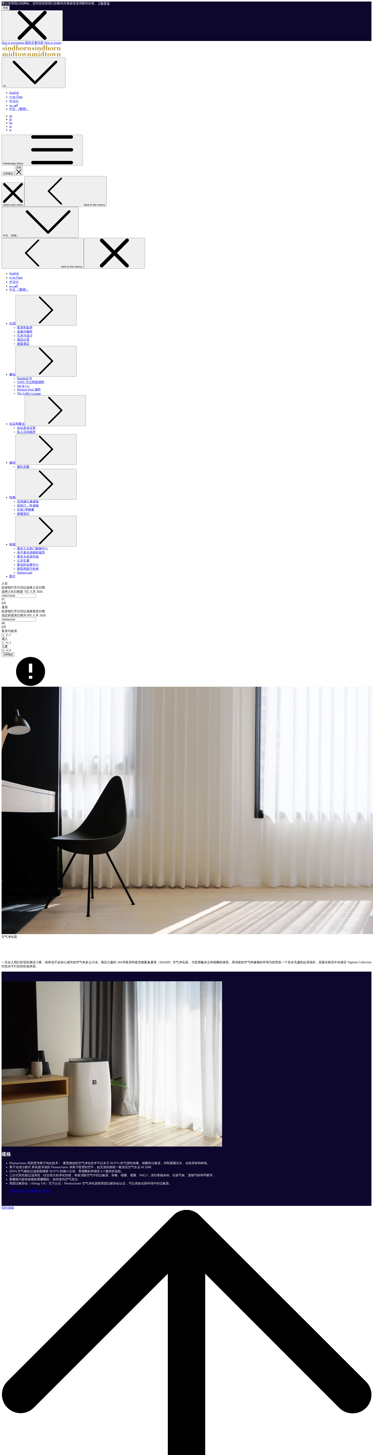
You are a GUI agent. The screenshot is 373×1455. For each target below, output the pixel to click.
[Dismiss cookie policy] (32, 25)
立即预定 (8, 173)
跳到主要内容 (34, 42)
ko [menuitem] (10, 122)
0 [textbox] (10, 650)
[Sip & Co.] (23, 386)
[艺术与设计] (25, 335)
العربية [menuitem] (13, 105)
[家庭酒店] (23, 343)
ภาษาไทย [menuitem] (15, 97)
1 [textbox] (10, 634)
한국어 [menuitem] (14, 101)
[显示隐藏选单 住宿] (12, 323)
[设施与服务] (25, 331)
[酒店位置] (23, 339)
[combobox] (19, 596)
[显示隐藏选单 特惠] (12, 497)
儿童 (5, 646)
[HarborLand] (24, 572)
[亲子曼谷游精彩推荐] (31, 552)
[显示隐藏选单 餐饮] (12, 374)
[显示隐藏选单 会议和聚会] (17, 423)
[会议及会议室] (26, 427)
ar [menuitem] (10, 126)
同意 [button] (5, 7)
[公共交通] (23, 560)
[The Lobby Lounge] (29, 393)
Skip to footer (52, 42)
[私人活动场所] (26, 432)
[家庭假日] (23, 513)
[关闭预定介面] (19, 170)
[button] (186, 593)
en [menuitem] (10, 116)
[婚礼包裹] (23, 466)
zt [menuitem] (10, 129)
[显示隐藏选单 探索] (12, 544)
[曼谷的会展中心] (28, 564)
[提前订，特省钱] (28, 505)
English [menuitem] (14, 92)
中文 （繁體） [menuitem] (19, 109)
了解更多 (104, 3)
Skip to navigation (13, 42)
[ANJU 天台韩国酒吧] (30, 382)
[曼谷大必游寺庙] (28, 556)
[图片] (12, 576)
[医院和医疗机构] (28, 568)
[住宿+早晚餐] (25, 509)
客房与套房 (9, 631)
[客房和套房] (25, 327)
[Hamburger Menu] (42, 150)
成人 (5, 638)
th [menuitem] (10, 119)
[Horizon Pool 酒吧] (29, 389)
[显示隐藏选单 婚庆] (12, 462)
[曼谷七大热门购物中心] (32, 548)
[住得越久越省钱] (28, 501)
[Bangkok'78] (24, 378)
